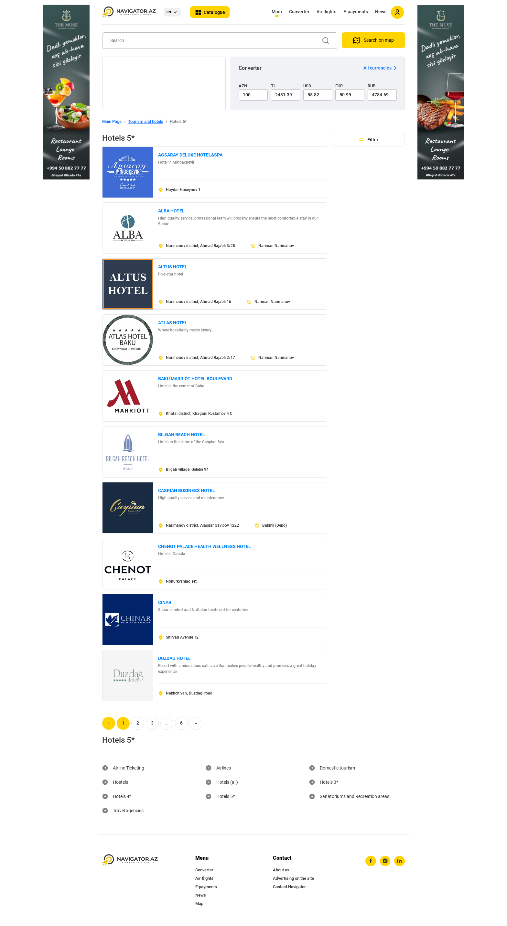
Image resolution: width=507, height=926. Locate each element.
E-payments (355, 11)
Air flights (326, 11)
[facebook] (369, 861)
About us (281, 869)
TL (273, 85)
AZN (243, 85)
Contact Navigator (289, 886)
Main (277, 11)
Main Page (112, 121)
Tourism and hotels (145, 121)
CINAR (164, 602)
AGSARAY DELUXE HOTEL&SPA (190, 154)
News (380, 11)
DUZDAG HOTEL (174, 658)
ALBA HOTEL (171, 210)
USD (307, 85)
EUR (339, 85)
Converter (299, 11)
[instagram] (384, 861)
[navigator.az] (130, 860)
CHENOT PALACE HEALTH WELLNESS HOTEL (204, 546)
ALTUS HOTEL (172, 266)
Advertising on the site (293, 878)
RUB (371, 85)
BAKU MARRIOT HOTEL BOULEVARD (195, 378)
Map (199, 903)
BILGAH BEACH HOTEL (181, 434)
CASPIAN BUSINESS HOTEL (186, 490)
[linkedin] (399, 861)
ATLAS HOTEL (172, 322)
